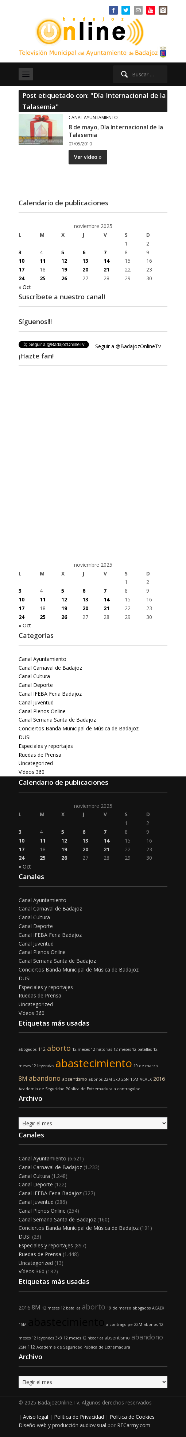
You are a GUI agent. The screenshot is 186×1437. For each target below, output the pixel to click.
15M (134, 1079)
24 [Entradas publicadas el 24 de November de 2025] (21, 278)
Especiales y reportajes (46, 745)
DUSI (25, 737)
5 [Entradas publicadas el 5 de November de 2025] (62, 252)
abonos (95, 1079)
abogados (27, 1049)
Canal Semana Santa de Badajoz (57, 719)
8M (23, 1079)
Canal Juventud (36, 702)
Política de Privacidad (79, 1416)
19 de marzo (145, 1065)
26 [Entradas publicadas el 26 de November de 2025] (64, 278)
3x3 (116, 1079)
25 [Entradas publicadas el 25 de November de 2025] (43, 278)
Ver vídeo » (88, 156)
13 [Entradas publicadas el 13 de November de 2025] (85, 260)
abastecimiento (93, 1063)
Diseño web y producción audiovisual (62, 1425)
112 (42, 1049)
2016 (159, 1078)
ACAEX (146, 1079)
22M (108, 1079)
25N (125, 1079)
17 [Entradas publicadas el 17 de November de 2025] (21, 269)
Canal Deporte (36, 684)
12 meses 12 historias (92, 1049)
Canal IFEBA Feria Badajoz (50, 693)
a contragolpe (127, 1088)
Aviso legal (35, 1416)
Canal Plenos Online (42, 711)
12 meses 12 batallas (132, 1049)
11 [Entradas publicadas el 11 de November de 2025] (43, 260)
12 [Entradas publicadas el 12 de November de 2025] (64, 260)
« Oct (25, 287)
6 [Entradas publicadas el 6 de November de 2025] (83, 252)
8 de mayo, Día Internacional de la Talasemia (116, 131)
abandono (45, 1078)
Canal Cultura (34, 676)
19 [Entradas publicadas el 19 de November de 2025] (64, 269)
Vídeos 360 (31, 771)
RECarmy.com (133, 1425)
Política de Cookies (132, 1416)
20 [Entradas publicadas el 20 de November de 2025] (85, 269)
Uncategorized (36, 763)
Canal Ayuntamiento (93, 117)
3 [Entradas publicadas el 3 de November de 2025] (20, 252)
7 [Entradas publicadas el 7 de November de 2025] (105, 252)
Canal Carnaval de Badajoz (50, 667)
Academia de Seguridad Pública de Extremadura (65, 1088)
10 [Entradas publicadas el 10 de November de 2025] (21, 260)
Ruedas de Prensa (40, 754)
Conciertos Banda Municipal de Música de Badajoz (79, 728)
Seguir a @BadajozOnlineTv (128, 346)
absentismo (74, 1079)
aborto (59, 1048)
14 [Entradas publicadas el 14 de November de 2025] (106, 260)
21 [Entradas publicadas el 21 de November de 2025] (106, 269)
